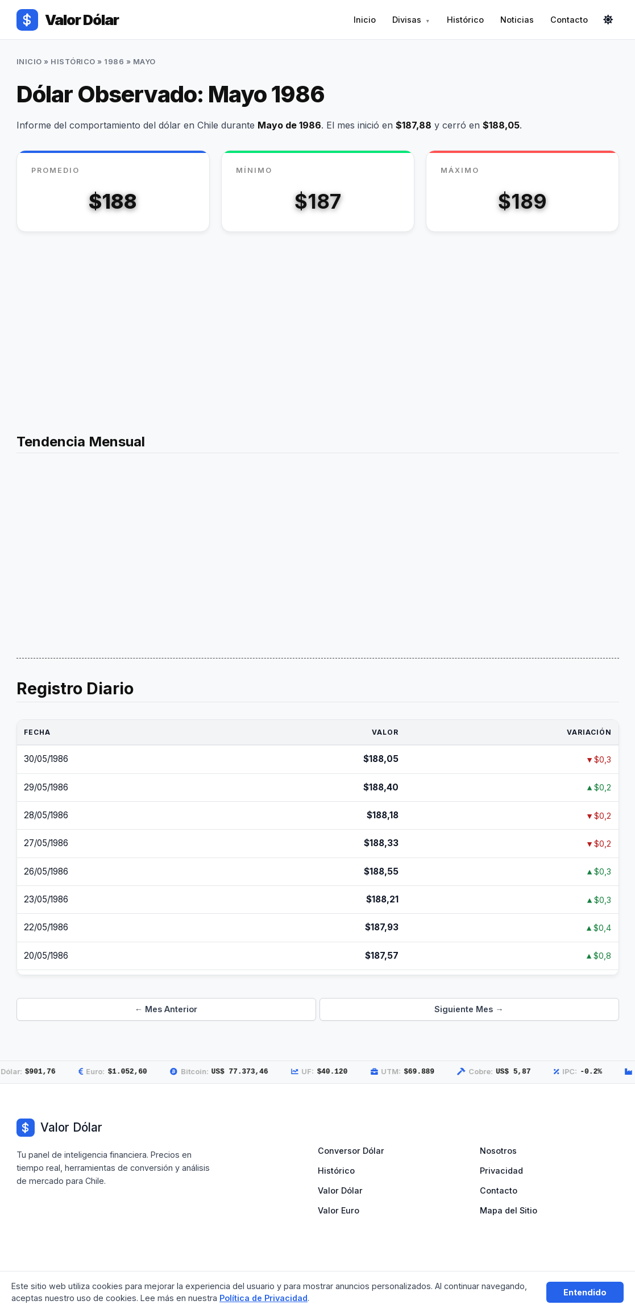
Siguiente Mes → (468, 1009)
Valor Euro (338, 1210)
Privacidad (501, 1170)
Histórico (465, 19)
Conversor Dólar (351, 1150)
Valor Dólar (340, 1190)
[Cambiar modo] (608, 20)
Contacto (569, 19)
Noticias (517, 19)
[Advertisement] (317, 328)
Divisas (406, 19)
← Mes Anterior (166, 1009)
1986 (114, 61)
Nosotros (498, 1150)
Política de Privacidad (263, 1298)
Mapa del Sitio (508, 1210)
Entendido (585, 1292)
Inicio (365, 19)
